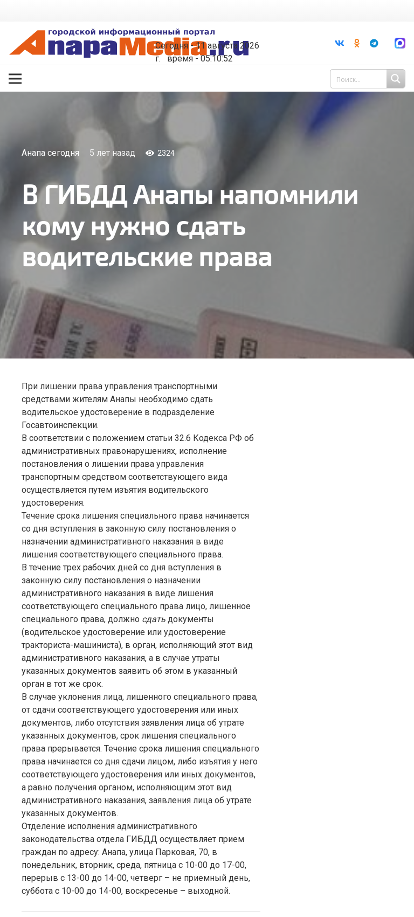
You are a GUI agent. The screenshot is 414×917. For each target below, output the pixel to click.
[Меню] (15, 78)
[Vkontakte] (339, 43)
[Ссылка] (129, 43)
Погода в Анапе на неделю (214, 28)
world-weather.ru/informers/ (214, 38)
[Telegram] (374, 43)
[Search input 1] (368, 78)
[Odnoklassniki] (356, 43)
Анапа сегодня (50, 153)
